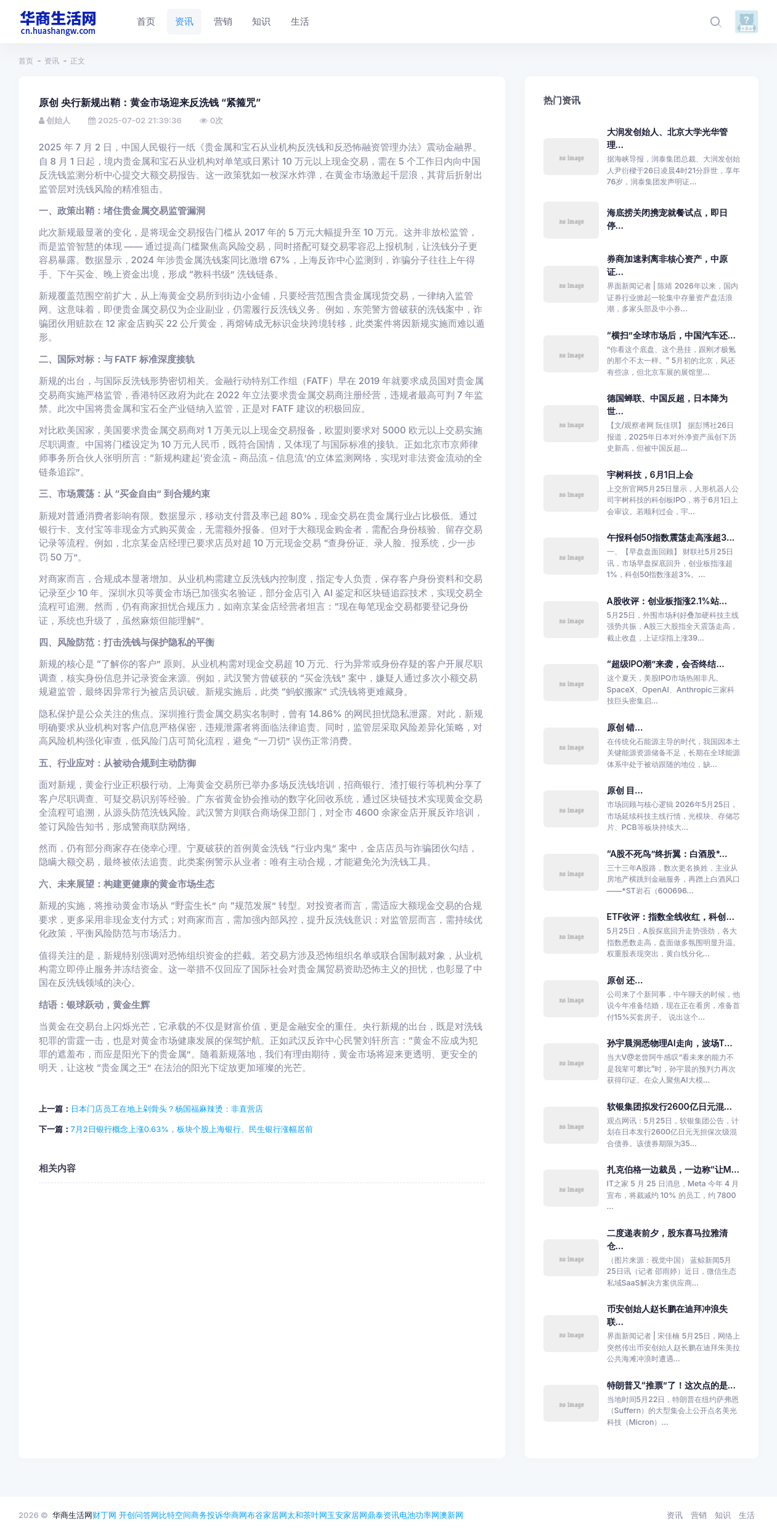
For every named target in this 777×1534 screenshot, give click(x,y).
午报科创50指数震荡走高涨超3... (671, 537)
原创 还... (625, 980)
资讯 (51, 60)
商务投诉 (207, 1515)
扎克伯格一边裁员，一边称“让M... (673, 1169)
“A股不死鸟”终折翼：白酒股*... (667, 853)
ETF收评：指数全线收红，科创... (670, 916)
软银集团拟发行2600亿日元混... (669, 1106)
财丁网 (104, 1515)
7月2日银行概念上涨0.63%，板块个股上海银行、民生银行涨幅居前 (192, 1129)
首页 (25, 60)
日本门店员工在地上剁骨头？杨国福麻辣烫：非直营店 (167, 1109)
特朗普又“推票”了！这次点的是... (671, 1385)
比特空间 (175, 1515)
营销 (699, 1515)
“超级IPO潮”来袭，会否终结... (666, 663)
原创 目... (625, 790)
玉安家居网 (347, 1515)
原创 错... (625, 727)
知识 (723, 1515)
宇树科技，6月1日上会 (650, 474)
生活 (747, 1515)
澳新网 (451, 1515)
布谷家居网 (267, 1515)
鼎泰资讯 (383, 1515)
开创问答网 (139, 1515)
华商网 (235, 1515)
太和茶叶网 (307, 1515)
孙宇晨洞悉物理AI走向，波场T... (670, 1043)
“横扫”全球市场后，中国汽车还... (671, 335)
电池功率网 (419, 1515)
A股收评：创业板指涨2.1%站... (667, 601)
